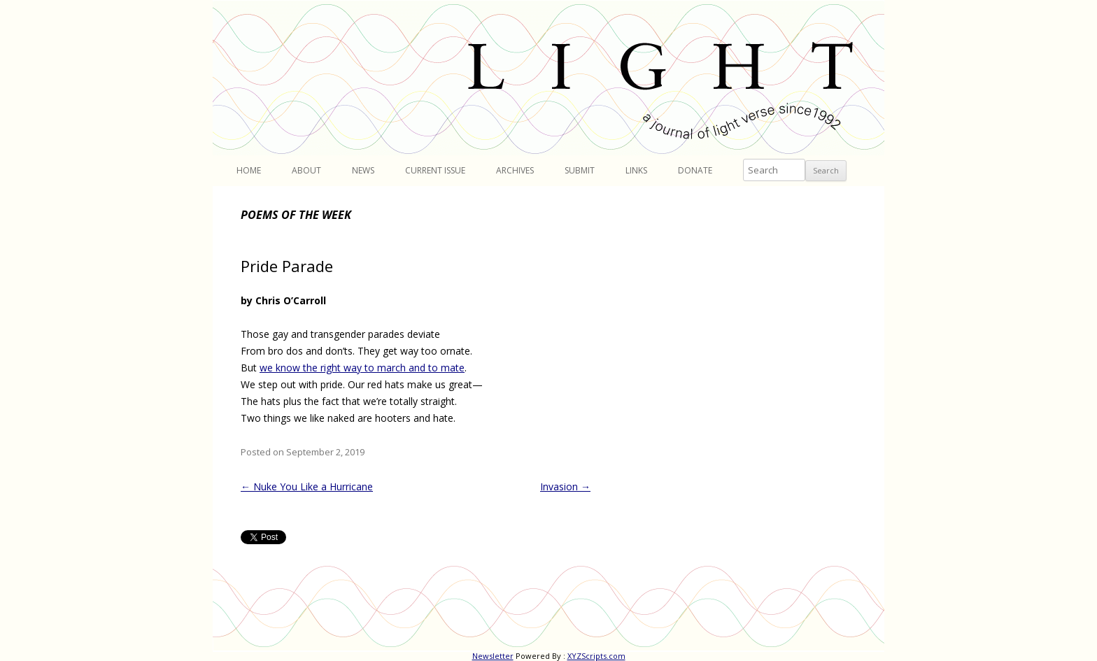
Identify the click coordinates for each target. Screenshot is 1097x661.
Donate (695, 170)
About (306, 170)
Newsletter (493, 656)
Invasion (565, 486)
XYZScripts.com (596, 656)
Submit (580, 170)
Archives (515, 170)
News (363, 170)
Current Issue (435, 170)
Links (636, 170)
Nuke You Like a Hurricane (307, 486)
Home (248, 170)
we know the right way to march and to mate (362, 367)
